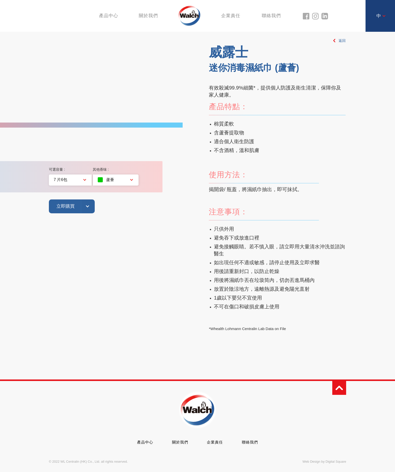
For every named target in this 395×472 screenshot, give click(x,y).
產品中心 (145, 442)
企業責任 (231, 15)
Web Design (311, 461)
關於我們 (148, 15)
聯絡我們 (272, 15)
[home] (189, 15)
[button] (381, 16)
